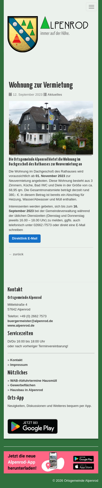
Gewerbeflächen (22, 385)
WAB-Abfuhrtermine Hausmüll (33, 380)
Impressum (19, 365)
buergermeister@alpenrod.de (30, 321)
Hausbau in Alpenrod (26, 390)
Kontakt (16, 360)
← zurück (16, 254)
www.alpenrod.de (21, 325)
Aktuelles (55, 94)
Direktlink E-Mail (24, 238)
